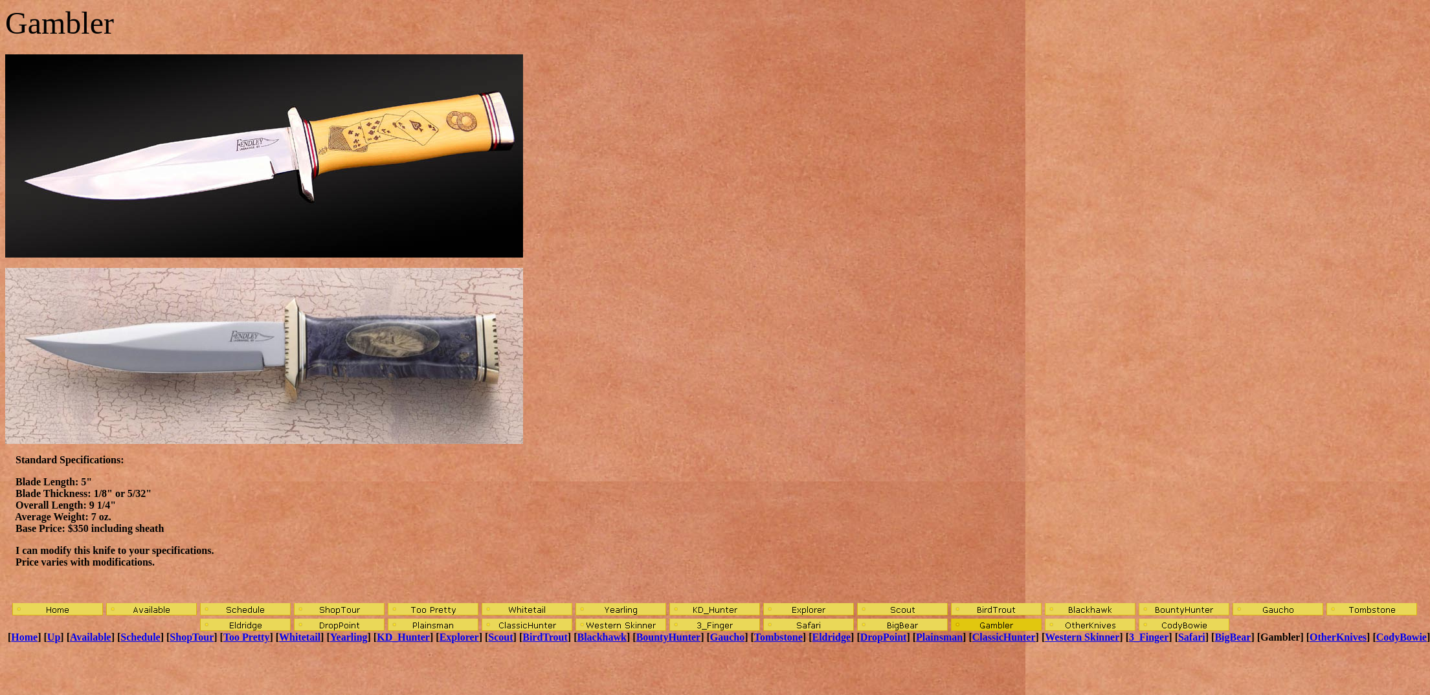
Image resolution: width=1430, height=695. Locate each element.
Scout (500, 637)
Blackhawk (602, 637)
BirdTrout (545, 637)
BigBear (1232, 637)
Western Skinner (1082, 637)
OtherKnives (1338, 637)
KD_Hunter (403, 637)
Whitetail (299, 637)
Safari (1191, 637)
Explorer (459, 637)
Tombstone (778, 637)
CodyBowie (1401, 637)
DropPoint (883, 637)
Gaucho (727, 637)
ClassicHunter (1004, 637)
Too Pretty (246, 637)
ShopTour (192, 637)
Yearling (349, 637)
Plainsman (939, 637)
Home (24, 637)
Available (90, 637)
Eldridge (831, 637)
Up (53, 637)
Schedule (140, 637)
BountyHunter (668, 637)
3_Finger (1148, 637)
